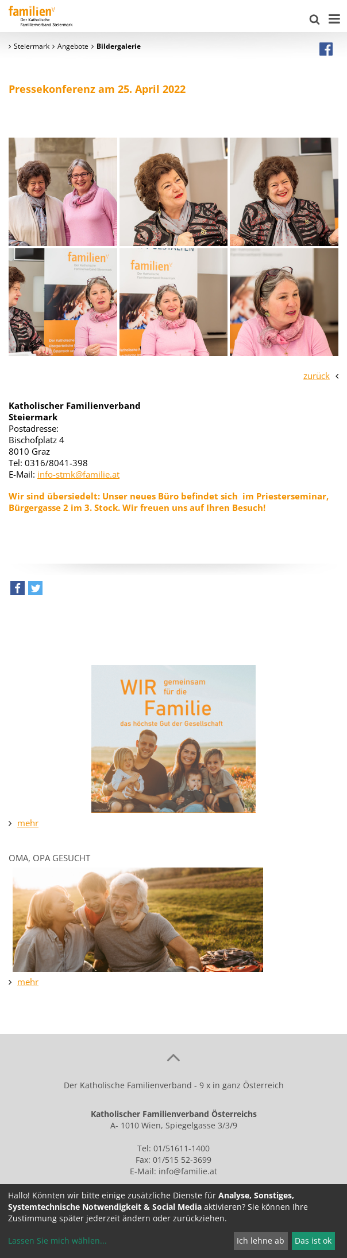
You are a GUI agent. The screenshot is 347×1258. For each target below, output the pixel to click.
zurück (316, 375)
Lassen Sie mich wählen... (57, 1240)
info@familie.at (188, 1171)
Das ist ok (313, 1240)
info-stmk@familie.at (78, 474)
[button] (17, 591)
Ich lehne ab (260, 1240)
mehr (27, 823)
